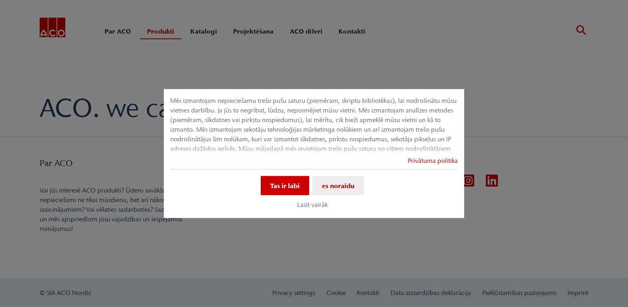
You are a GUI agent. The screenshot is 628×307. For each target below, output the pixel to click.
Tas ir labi (285, 185)
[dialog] (314, 153)
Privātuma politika (433, 160)
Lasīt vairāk (312, 205)
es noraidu (338, 185)
